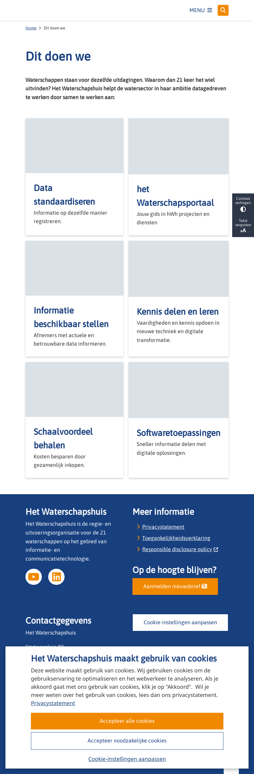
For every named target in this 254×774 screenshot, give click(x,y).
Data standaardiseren (64, 194)
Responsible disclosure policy (180, 549)
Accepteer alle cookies (127, 721)
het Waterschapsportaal (175, 196)
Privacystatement (53, 703)
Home (30, 27)
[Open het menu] (200, 10)
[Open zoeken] (223, 10)
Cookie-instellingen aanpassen (127, 758)
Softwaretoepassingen (178, 433)
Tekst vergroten (243, 226)
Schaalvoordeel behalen (63, 438)
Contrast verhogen (243, 204)
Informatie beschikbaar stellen (71, 317)
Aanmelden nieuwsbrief (175, 586)
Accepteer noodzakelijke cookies (127, 740)
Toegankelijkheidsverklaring (176, 538)
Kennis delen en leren (178, 312)
